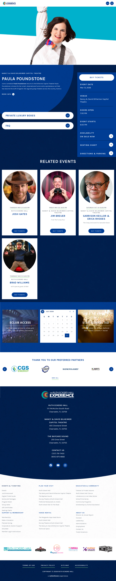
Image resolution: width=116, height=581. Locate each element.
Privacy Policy (48, 565)
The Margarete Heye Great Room (50, 517)
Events (4, 490)
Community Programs (83, 502)
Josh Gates (19, 214)
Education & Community (87, 486)
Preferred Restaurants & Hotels (49, 502)
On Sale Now (87, 137)
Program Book (7, 502)
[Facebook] (51, 465)
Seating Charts (7, 510)
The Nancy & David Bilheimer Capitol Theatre (54, 526)
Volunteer (5, 529)
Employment (80, 526)
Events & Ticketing (11, 486)
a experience (58, 576)
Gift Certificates (7, 507)
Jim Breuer (58, 215)
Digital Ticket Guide (9, 496)
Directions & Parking (93, 154)
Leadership (80, 521)
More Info (6, 94)
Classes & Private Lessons (85, 490)
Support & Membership (13, 513)
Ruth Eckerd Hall (44, 490)
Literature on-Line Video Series (86, 496)
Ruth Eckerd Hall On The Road (49, 505)
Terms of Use (28, 565)
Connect (79, 518)
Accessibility (81, 565)
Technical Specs (44, 529)
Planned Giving (7, 523)
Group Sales (6, 505)
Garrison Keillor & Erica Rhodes (96, 217)
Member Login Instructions (11, 531)
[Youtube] (58, 465)
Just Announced (7, 493)
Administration (81, 523)
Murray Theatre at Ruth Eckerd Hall (51, 499)
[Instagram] (65, 465)
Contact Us (79, 529)
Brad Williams (19, 282)
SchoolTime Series (82, 499)
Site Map (65, 565)
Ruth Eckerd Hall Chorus (84, 493)
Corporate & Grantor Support (12, 526)
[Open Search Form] (112, 3)
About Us (80, 513)
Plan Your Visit (46, 486)
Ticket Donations (81, 532)
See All (55, 378)
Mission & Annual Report (84, 515)
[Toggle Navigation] (107, 3)
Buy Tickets (97, 77)
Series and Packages (9, 499)
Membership (6, 517)
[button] (70, 311)
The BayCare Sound (45, 496)
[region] (58, 326)
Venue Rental (45, 513)
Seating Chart (88, 145)
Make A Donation (7, 520)
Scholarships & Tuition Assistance (87, 505)
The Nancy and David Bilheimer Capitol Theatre (55, 493)
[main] (58, 176)
